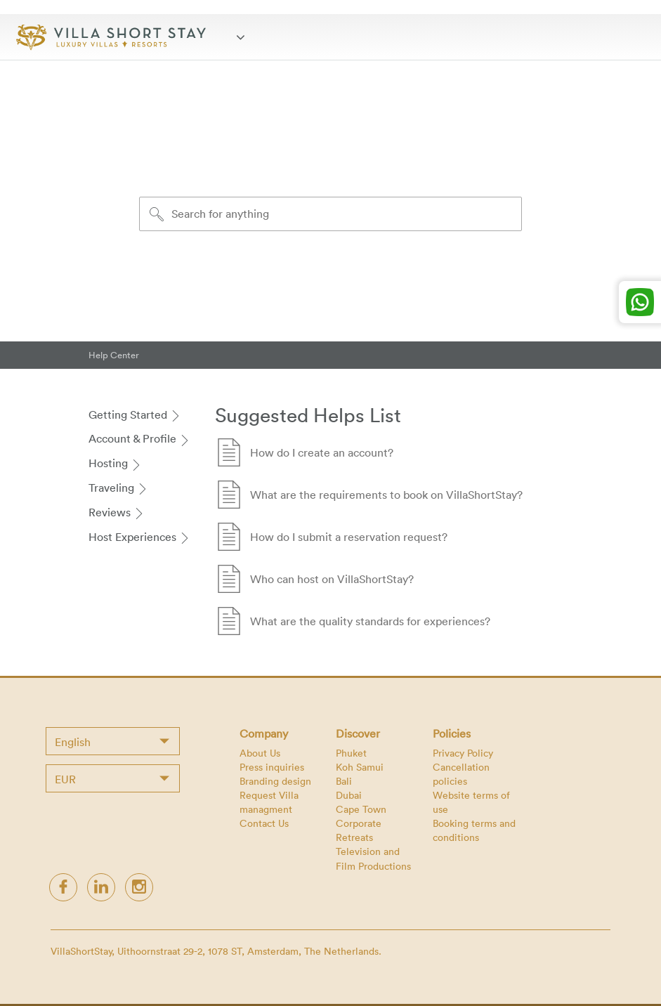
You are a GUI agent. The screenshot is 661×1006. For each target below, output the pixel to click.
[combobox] (113, 741)
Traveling (118, 488)
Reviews (117, 512)
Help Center (114, 354)
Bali (344, 781)
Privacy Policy (463, 752)
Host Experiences (139, 537)
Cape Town (361, 809)
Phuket (351, 752)
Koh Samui (360, 766)
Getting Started (135, 414)
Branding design (275, 781)
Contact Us (264, 823)
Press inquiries (272, 766)
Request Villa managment (269, 802)
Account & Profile (139, 438)
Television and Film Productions (373, 858)
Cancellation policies (461, 774)
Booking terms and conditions (474, 830)
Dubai (349, 795)
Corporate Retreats (358, 830)
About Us (260, 752)
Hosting (115, 463)
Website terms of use (471, 802)
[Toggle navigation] (244, 36)
